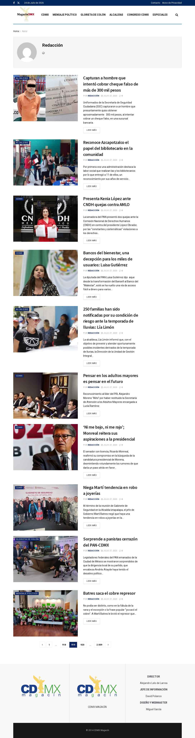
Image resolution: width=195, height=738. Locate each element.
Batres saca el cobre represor (109, 593)
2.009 (99, 644)
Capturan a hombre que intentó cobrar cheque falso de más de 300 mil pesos (110, 84)
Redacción (93, 96)
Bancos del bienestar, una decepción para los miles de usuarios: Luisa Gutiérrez (107, 259)
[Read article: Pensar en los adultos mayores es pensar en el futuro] (45, 396)
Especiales (160, 14)
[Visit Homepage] (26, 14)
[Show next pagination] (108, 645)
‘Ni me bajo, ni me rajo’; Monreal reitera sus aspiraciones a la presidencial (109, 433)
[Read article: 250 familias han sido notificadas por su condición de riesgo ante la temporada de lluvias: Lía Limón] (45, 329)
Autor (24, 31)
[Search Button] (176, 15)
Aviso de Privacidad (172, 3)
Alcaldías (116, 14)
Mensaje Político (65, 14)
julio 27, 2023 (109, 96)
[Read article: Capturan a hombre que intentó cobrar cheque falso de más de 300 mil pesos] (45, 98)
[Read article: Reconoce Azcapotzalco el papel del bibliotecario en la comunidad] (45, 162)
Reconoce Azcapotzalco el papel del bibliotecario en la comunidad (107, 148)
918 (64, 644)
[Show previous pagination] (42, 645)
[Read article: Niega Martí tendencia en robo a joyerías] (45, 507)
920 (82, 644)
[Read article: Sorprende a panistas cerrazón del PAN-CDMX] (45, 559)
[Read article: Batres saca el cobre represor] (45, 613)
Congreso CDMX (138, 14)
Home (16, 31)
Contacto (155, 3)
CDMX (45, 14)
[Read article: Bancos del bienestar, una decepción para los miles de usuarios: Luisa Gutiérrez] (45, 273)
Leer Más (93, 129)
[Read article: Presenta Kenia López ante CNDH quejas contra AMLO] (45, 219)
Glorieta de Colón (93, 14)
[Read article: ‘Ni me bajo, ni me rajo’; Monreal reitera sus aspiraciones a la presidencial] (45, 447)
